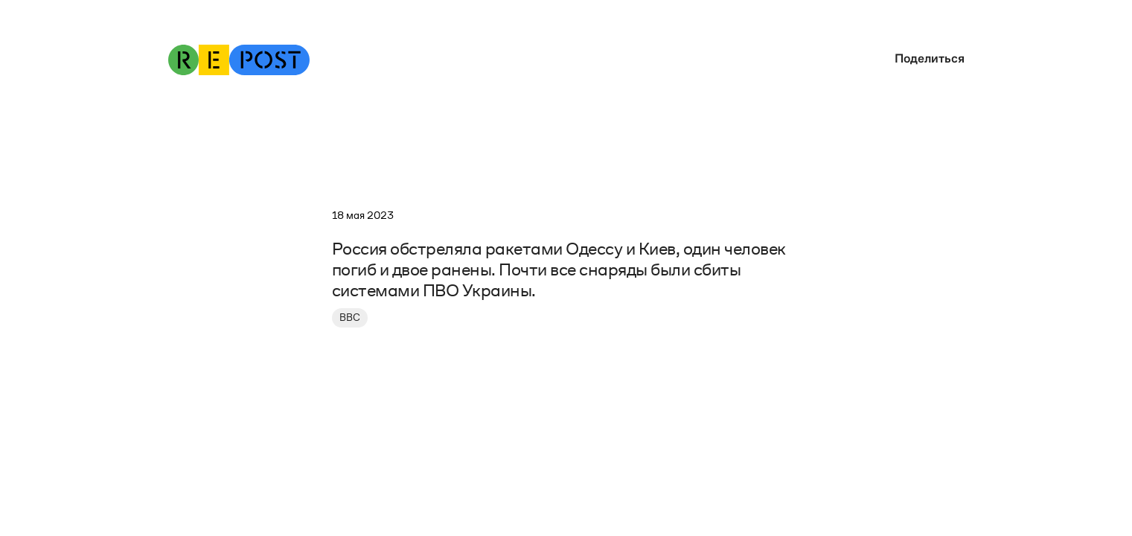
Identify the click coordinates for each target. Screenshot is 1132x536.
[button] (926, 58)
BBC (349, 317)
